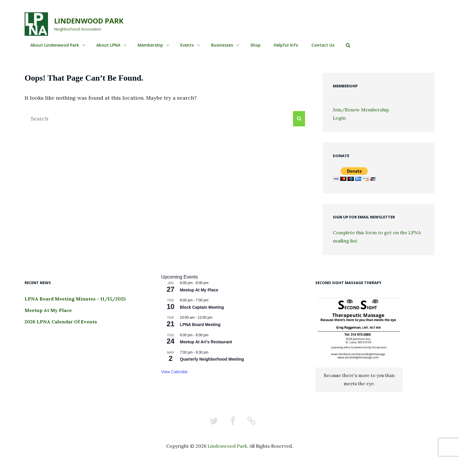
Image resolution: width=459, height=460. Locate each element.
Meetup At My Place (48, 310)
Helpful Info (286, 45)
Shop (255, 45)
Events (190, 45)
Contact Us (322, 45)
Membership (154, 45)
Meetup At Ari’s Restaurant (206, 342)
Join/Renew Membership (361, 110)
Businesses (225, 45)
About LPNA (111, 45)
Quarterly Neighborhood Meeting (212, 359)
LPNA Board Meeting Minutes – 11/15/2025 (75, 299)
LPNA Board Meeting (200, 324)
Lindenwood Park (89, 21)
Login (339, 118)
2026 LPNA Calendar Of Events (61, 322)
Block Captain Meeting (202, 307)
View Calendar (174, 371)
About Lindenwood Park (58, 45)
